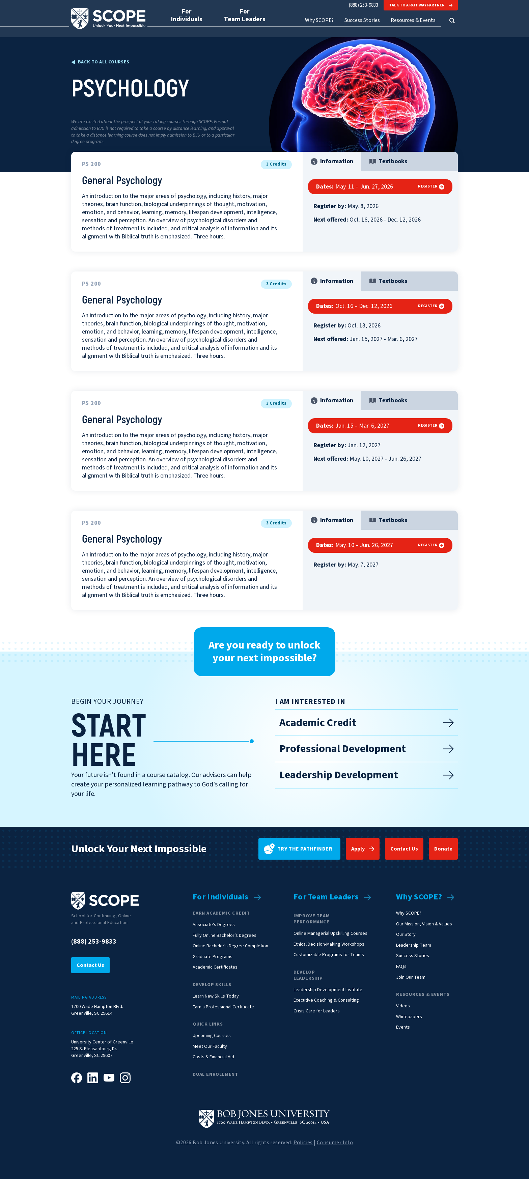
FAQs (401, 967)
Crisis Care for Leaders (317, 1011)
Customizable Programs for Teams (329, 955)
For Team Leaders (326, 897)
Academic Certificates (215, 967)
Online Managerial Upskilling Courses (330, 933)
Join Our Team (410, 977)
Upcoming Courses (212, 1036)
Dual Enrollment (215, 1074)
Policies (303, 1142)
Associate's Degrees (214, 925)
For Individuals (221, 897)
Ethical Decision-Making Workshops (329, 944)
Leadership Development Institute (328, 990)
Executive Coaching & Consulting (326, 1000)
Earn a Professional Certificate (223, 1007)
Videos (403, 1006)
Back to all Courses (104, 62)
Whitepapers (409, 1017)
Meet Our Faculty (210, 1046)
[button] (452, 20)
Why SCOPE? (419, 897)
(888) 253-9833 (363, 5)
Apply (358, 849)
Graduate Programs (212, 957)
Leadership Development (366, 775)
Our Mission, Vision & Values (424, 924)
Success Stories (362, 20)
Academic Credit (366, 722)
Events (403, 1027)
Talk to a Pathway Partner (420, 5)
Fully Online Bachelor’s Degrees (224, 935)
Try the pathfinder (298, 848)
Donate (443, 849)
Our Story (406, 934)
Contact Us (404, 849)
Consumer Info (335, 1142)
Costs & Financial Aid (213, 1057)
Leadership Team (413, 945)
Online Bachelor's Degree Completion (230, 946)
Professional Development (366, 748)
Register (431, 186)
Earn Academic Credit (221, 913)
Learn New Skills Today (216, 996)
